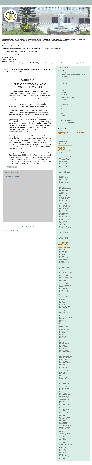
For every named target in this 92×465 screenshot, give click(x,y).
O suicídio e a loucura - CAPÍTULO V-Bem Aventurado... (65, 409)
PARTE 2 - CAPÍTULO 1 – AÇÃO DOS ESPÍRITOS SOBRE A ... (65, 171)
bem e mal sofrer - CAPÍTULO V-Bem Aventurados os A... (64, 414)
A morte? (63, 115)
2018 (61, 70)
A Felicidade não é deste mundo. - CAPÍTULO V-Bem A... (65, 424)
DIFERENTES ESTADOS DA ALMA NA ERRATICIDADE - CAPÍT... (65, 319)
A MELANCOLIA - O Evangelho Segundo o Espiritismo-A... (65, 451)
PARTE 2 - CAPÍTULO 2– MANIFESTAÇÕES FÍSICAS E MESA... (64, 176)
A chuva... (63, 106)
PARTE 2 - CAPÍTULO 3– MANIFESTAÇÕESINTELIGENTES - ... (65, 182)
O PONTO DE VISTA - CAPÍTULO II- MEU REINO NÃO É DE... (64, 308)
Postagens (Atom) (14, 230)
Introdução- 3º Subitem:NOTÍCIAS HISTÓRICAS (64, 262)
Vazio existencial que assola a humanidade (73, 74)
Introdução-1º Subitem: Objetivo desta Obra (64, 253)
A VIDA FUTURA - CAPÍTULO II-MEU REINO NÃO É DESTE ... (65, 298)
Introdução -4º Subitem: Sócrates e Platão (65, 267)
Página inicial (28, 226)
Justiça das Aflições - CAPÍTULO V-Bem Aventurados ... (65, 383)
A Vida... (63, 113)
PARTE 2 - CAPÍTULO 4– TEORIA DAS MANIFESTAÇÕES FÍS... (65, 187)
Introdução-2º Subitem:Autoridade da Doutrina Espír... (64, 258)
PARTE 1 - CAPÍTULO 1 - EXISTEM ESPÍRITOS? (65, 155)
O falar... (63, 108)
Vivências (63, 81)
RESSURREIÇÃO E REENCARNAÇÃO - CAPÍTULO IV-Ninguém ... (65, 351)
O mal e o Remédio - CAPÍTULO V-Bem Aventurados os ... (64, 419)
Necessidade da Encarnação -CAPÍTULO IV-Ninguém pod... (65, 373)
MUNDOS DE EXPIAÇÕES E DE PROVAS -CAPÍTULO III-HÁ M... (65, 338)
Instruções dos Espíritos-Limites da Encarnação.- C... (65, 367)
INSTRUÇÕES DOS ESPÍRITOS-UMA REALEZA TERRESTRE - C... (65, 313)
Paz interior (64, 85)
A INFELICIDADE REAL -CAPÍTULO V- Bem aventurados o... (65, 446)
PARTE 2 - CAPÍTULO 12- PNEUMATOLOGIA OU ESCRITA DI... (65, 228)
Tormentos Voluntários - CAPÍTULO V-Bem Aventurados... (64, 440)
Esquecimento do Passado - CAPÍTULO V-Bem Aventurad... (65, 398)
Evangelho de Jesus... (67, 118)
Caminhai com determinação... (63, 140)
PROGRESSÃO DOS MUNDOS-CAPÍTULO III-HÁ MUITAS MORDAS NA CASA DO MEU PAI (65, 357)
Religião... (63, 101)
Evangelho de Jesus (66, 88)
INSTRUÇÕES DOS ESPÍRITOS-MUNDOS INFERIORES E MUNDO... (64, 332)
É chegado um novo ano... (68, 122)
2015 (61, 130)
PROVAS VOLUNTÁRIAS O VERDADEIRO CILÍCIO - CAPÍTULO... (65, 456)
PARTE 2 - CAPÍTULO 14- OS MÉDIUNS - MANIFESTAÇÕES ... (64, 237)
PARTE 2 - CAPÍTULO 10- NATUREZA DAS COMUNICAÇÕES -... (64, 218)
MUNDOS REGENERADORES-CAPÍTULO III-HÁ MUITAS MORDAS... (64, 344)
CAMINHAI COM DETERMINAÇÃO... (70, 97)
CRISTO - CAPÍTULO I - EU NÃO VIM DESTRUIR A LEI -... (65, 277)
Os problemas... (65, 104)
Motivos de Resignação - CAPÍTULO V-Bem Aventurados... (64, 403)
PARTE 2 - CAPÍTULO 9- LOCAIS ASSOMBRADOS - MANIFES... (65, 212)
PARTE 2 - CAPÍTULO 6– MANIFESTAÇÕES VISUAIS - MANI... (64, 197)
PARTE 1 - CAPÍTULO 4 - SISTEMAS (65, 167)
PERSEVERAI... (64, 99)
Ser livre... (63, 111)
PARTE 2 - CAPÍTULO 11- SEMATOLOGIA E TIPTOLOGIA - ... (64, 223)
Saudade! (63, 90)
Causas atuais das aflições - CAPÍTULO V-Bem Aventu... (65, 388)
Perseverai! (64, 83)
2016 (61, 128)
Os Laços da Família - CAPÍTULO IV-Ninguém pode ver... (65, 363)
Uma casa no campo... (67, 120)
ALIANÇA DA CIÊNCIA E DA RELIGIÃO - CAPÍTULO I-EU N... (65, 287)
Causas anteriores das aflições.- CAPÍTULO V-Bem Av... (65, 393)
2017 (61, 126)
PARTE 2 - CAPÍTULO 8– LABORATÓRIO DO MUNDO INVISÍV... (65, 207)
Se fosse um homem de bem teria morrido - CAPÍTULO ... (65, 435)
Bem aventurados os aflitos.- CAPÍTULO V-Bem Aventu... (65, 379)
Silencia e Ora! (65, 76)
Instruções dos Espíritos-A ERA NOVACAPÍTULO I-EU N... (64, 292)
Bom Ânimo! (64, 92)
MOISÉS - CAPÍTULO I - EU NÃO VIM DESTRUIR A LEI (65, 272)
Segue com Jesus (66, 78)
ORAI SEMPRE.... (65, 95)
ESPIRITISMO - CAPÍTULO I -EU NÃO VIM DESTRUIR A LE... (65, 282)
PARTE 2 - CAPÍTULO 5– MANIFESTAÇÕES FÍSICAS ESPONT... (64, 192)
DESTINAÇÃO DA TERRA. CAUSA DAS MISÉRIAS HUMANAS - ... (65, 326)
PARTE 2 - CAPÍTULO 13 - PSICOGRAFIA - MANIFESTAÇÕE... (64, 232)
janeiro (63, 72)
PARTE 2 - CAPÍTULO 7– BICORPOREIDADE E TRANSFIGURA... (65, 202)
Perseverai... (62, 138)
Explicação (62, 153)
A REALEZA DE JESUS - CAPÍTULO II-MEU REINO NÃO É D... (65, 303)
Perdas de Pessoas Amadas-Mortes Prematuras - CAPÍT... (64, 429)
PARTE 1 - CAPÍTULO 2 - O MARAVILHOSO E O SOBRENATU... (65, 160)
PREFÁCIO (62, 249)
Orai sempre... (63, 143)
